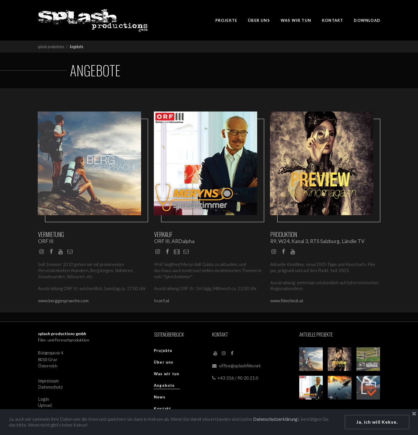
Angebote (164, 386)
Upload (45, 406)
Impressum (48, 382)
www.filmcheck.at (286, 302)
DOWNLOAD (367, 20)
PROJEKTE (226, 20)
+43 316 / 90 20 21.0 (235, 379)
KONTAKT (332, 20)
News (159, 398)
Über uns (164, 363)
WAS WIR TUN (296, 20)
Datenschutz (50, 388)
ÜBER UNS (259, 20)
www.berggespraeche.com (63, 302)
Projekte (163, 352)
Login (43, 400)
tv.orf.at (162, 302)
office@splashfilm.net (240, 367)
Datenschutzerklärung (276, 418)
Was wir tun (166, 375)
